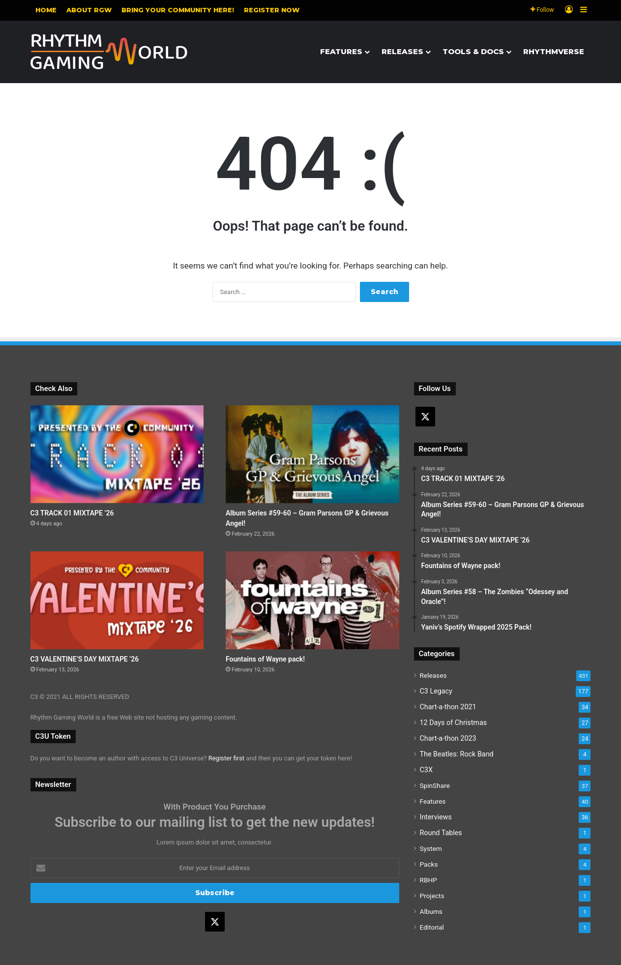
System (431, 848)
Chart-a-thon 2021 (448, 707)
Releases (402, 51)
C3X (426, 770)
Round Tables (441, 833)
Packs (429, 864)
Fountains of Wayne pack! (265, 659)
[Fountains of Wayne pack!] (312, 600)
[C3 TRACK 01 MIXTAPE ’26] (117, 454)
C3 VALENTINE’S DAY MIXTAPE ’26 (84, 659)
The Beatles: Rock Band (457, 754)
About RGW (89, 10)
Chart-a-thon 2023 (448, 738)
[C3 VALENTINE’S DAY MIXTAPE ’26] (117, 600)
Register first (226, 758)
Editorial (432, 927)
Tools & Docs (473, 51)
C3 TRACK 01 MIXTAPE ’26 (72, 513)
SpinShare (435, 785)
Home (46, 10)
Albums (431, 911)
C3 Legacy (436, 691)
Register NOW (271, 10)
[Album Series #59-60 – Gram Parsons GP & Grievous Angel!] (312, 454)
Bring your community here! (177, 10)
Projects (432, 896)
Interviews (436, 817)
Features (341, 51)
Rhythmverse (553, 51)
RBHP (428, 880)
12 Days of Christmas (453, 722)
